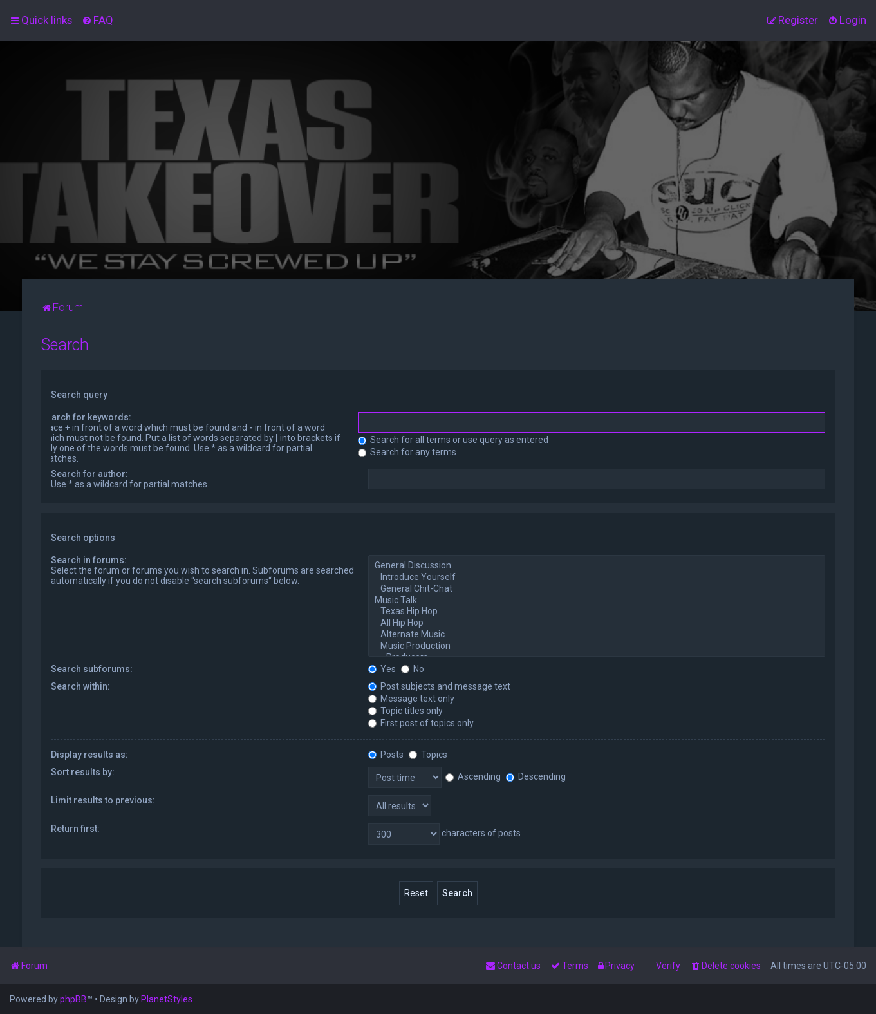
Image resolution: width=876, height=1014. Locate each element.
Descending (536, 776)
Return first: (75, 828)
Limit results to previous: (103, 800)
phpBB (73, 999)
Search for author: (89, 474)
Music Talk (596, 600)
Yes (382, 669)
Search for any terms (407, 452)
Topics (428, 754)
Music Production (596, 646)
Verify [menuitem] (668, 966)
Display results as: (89, 754)
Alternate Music (596, 635)
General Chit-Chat (596, 589)
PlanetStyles (166, 999)
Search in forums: (89, 560)
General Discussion (596, 566)
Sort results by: (83, 772)
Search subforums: (92, 669)
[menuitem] (97, 20)
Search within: (80, 686)
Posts (386, 754)
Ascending (473, 776)
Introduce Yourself (596, 577)
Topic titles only (405, 711)
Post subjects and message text (439, 686)
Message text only (411, 698)
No (412, 669)
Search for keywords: (86, 417)
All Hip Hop (596, 623)
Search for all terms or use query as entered (453, 440)
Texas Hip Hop (596, 611)
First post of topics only (421, 723)
